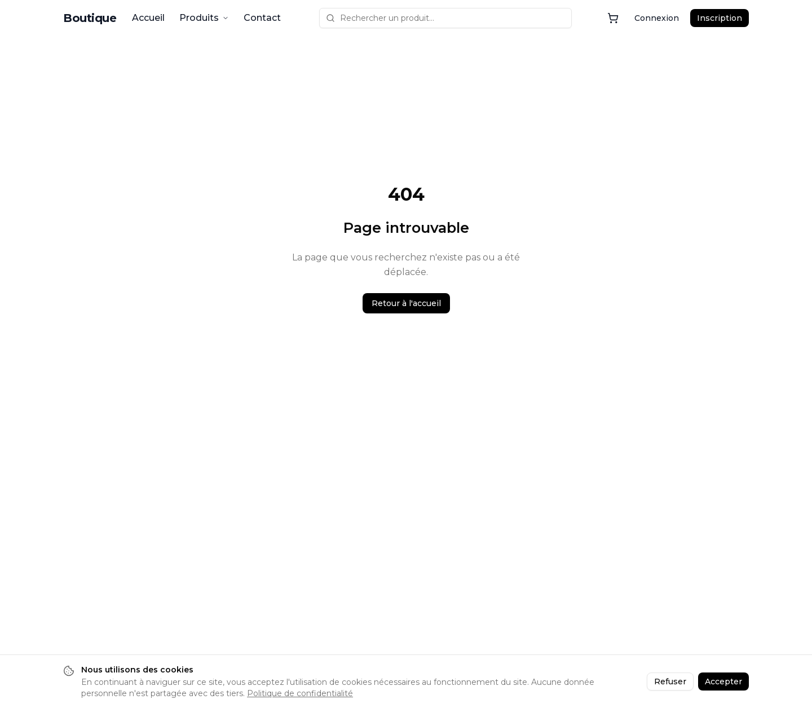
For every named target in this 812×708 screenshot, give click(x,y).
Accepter (723, 681)
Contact (262, 17)
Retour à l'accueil (406, 303)
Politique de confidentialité (300, 693)
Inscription (719, 18)
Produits (204, 17)
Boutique (89, 18)
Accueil (148, 17)
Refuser (670, 681)
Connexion (656, 18)
